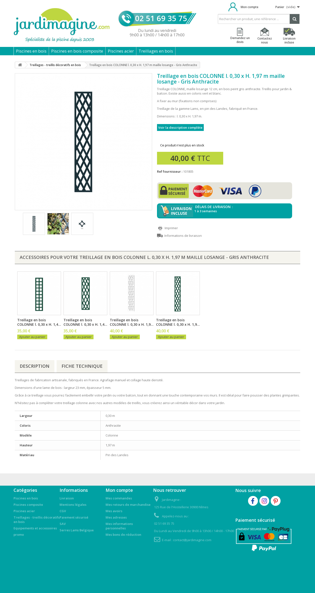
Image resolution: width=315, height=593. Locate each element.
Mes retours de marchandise (128, 504)
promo (19, 534)
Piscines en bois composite (77, 51)
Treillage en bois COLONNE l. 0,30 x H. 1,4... (39, 322)
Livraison (67, 498)
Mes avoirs (114, 511)
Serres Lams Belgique (77, 530)
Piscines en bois (31, 51)
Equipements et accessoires (35, 528)
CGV (63, 511)
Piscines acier (121, 51)
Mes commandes (119, 498)
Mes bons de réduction (123, 534)
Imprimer (171, 228)
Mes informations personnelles (119, 526)
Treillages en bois (156, 51)
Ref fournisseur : (169, 171)
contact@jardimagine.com (192, 540)
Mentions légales (73, 504)
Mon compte (249, 7)
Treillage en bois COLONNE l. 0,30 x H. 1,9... (132, 322)
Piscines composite (28, 504)
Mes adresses (116, 517)
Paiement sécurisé (74, 517)
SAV (63, 524)
